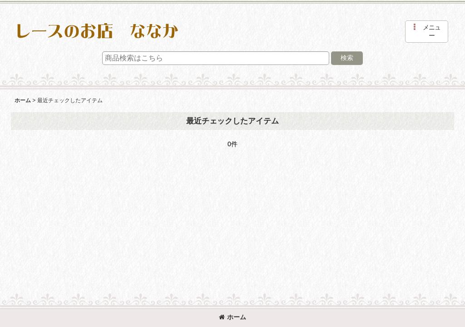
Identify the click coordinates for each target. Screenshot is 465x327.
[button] (426, 31)
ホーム (232, 317)
